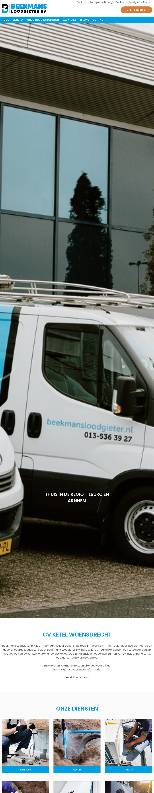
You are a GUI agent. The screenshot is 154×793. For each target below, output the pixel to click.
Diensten (18, 20)
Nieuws (84, 20)
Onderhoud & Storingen (43, 20)
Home (5, 20)
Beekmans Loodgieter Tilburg (94, 2)
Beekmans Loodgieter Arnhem (134, 2)
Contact (99, 20)
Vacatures (69, 20)
